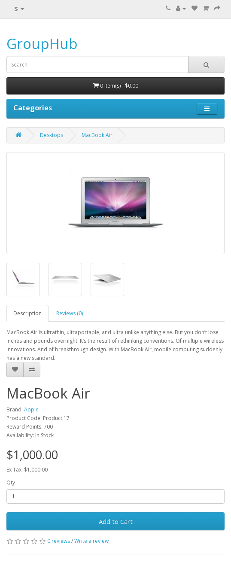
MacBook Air (97, 135)
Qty (10, 482)
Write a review (91, 541)
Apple (31, 409)
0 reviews (58, 541)
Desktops (51, 135)
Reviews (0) (69, 313)
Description (27, 313)
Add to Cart (116, 521)
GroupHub (42, 43)
